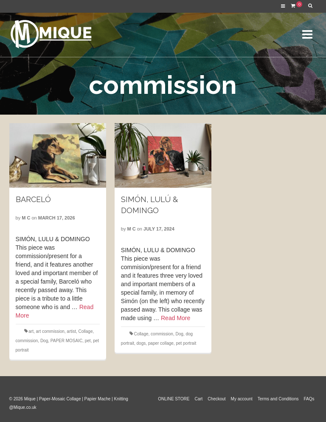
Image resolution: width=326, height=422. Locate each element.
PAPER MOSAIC (66, 340)
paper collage (161, 343)
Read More (175, 318)
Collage (86, 331)
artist (71, 331)
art (31, 331)
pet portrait (186, 343)
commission (27, 340)
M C (26, 217)
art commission (50, 331)
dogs (141, 343)
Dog (44, 340)
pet (88, 340)
